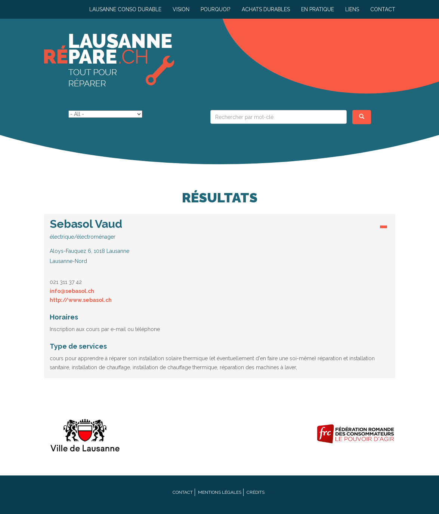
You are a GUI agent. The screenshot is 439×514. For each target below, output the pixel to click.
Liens (352, 9)
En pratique (317, 9)
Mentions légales (219, 492)
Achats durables (266, 9)
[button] (220, 241)
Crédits (256, 492)
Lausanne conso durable (125, 9)
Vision (181, 9)
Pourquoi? (216, 9)
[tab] (219, 243)
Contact (382, 9)
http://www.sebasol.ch (81, 300)
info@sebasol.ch (72, 291)
